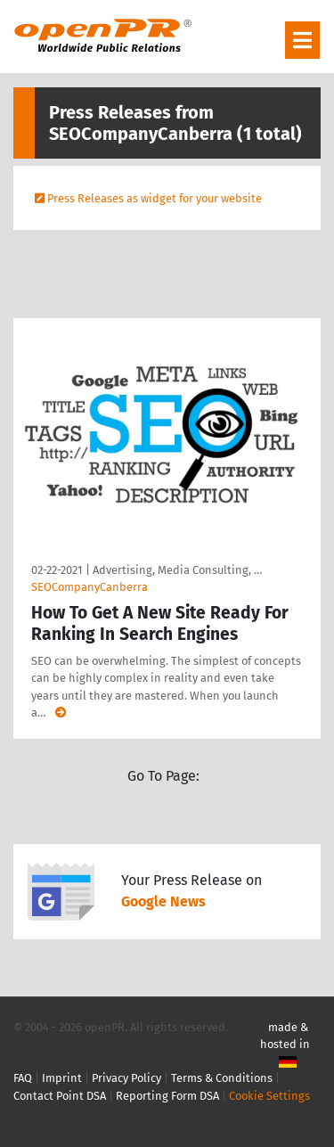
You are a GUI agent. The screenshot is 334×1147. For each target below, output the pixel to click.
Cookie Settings (269, 1095)
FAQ (22, 1078)
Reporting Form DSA (167, 1095)
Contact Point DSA (59, 1095)
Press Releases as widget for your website (154, 198)
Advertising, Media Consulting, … (177, 570)
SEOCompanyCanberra (89, 587)
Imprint (62, 1078)
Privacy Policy (126, 1078)
